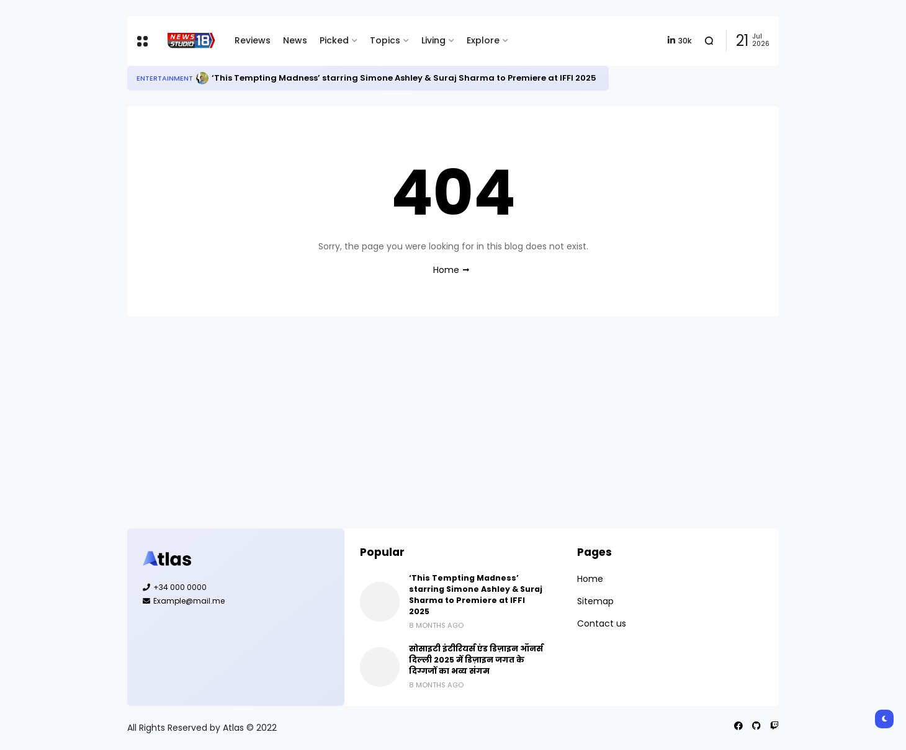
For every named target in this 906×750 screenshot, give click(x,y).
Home (446, 270)
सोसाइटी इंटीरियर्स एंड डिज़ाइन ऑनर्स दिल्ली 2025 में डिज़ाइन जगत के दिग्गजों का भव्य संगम (476, 659)
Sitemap (595, 601)
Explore (483, 40)
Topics (385, 40)
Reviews (253, 40)
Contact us (601, 623)
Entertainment (165, 78)
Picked (334, 40)
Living (433, 40)
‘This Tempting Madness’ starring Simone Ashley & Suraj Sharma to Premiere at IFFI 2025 (404, 78)
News (295, 40)
